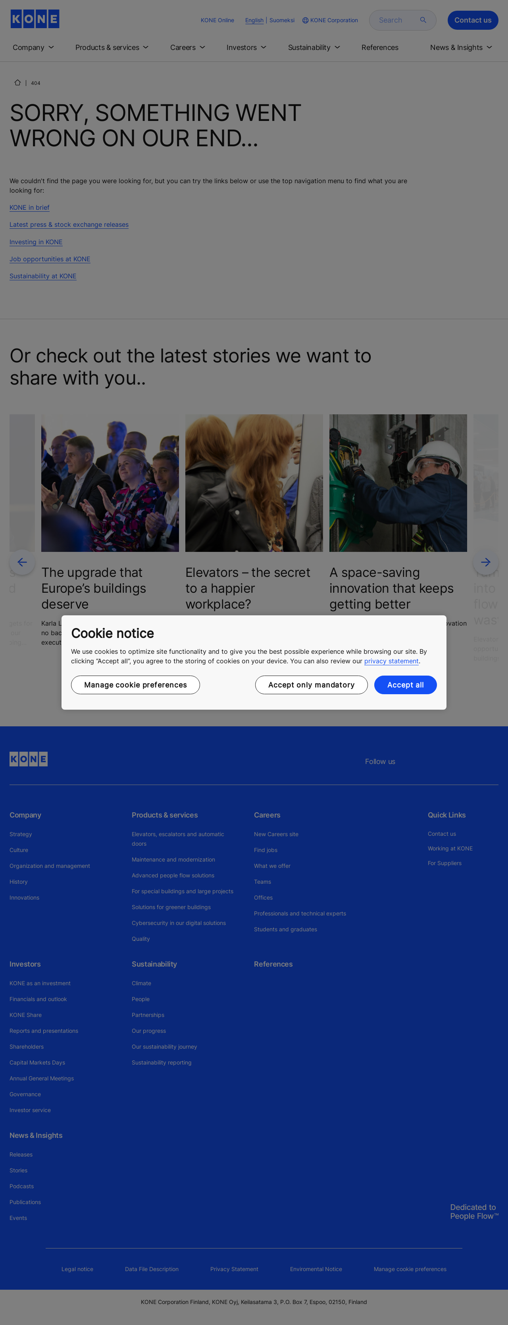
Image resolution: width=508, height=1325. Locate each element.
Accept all (405, 685)
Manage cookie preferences (135, 685)
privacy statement (391, 661)
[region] (254, 662)
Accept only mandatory (311, 685)
